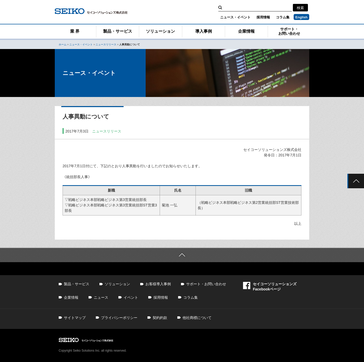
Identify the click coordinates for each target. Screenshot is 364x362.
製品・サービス (117, 31)
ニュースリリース (106, 44)
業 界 (74, 31)
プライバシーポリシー (119, 318)
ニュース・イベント (235, 17)
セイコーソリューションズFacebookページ (269, 286)
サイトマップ (75, 318)
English (301, 17)
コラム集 (282, 17)
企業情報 (246, 31)
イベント (131, 297)
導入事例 (203, 31)
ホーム (62, 44)
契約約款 (160, 318)
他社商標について (197, 318)
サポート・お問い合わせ (289, 31)
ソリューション (160, 31)
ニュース (101, 297)
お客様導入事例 (158, 284)
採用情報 (263, 17)
